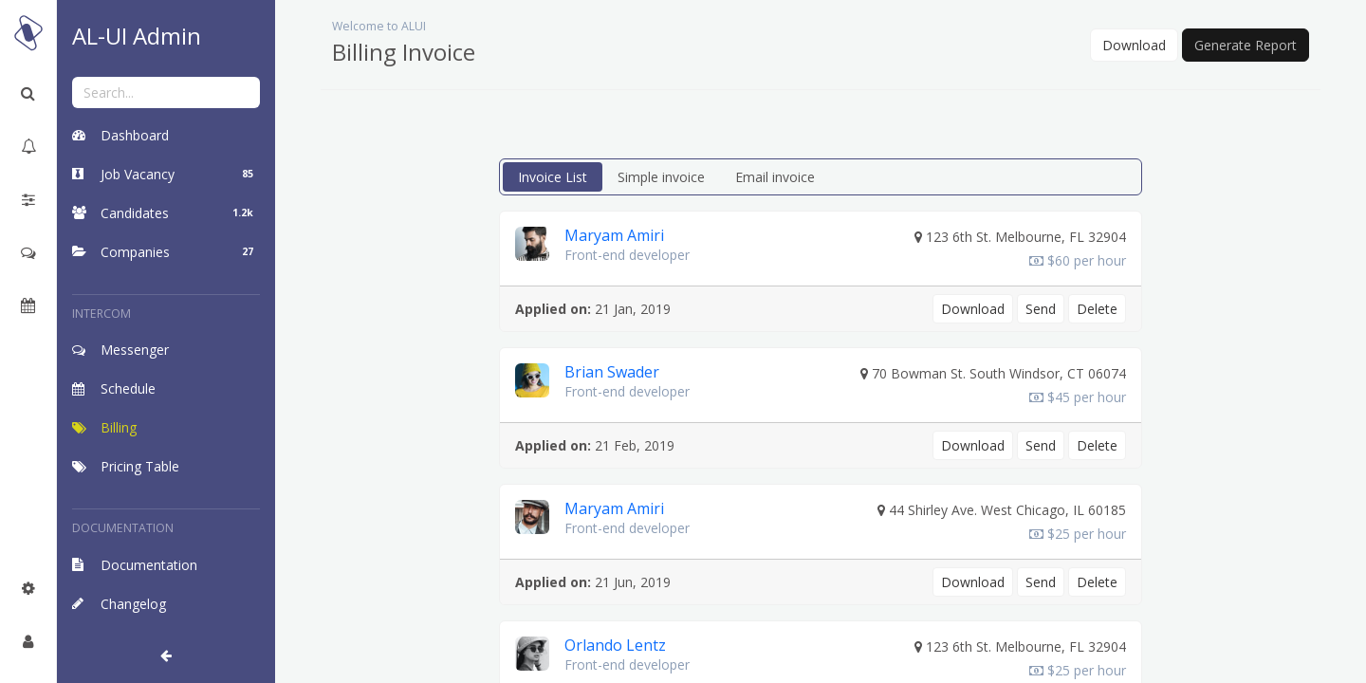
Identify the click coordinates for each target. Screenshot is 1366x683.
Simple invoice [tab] (661, 177)
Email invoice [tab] (775, 177)
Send (1040, 309)
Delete (1097, 309)
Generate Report (1245, 45)
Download (1134, 45)
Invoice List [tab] (552, 177)
